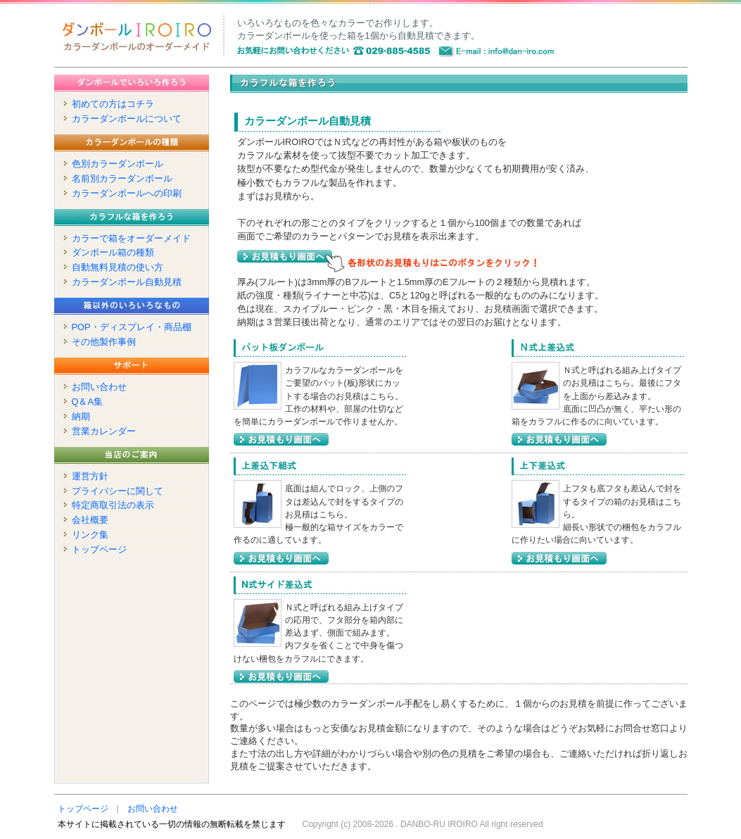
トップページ (99, 549)
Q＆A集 (87, 401)
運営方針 (90, 476)
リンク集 (90, 534)
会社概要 (90, 520)
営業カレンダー (104, 431)
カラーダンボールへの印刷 (127, 193)
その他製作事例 (104, 341)
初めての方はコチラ (113, 104)
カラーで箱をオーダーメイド (131, 238)
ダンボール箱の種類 (113, 252)
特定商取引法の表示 (113, 505)
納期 (81, 416)
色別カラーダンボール (117, 163)
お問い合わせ (99, 386)
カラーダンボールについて (127, 118)
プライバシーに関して (117, 491)
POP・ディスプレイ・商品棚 (131, 327)
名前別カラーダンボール (122, 178)
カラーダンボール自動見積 (127, 282)
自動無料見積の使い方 (117, 267)
